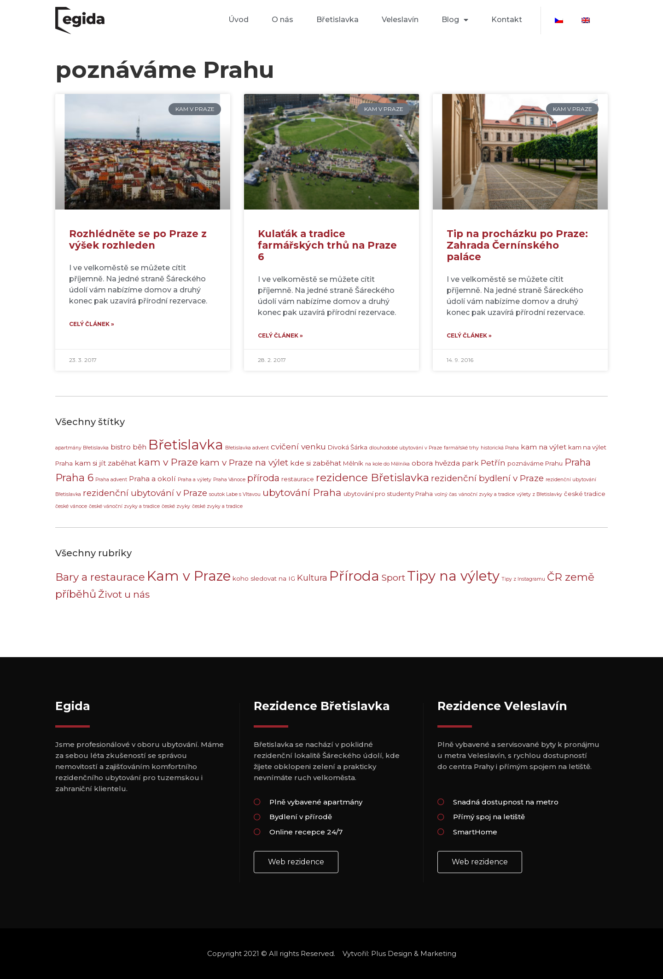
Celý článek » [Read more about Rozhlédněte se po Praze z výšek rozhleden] (91, 324)
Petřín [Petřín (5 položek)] (493, 462)
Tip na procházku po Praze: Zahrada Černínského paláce (517, 245)
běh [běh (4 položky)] (139, 447)
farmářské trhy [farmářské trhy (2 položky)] (461, 448)
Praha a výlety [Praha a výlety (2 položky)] (194, 480)
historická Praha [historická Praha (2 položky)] (500, 448)
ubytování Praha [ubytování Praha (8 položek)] (302, 492)
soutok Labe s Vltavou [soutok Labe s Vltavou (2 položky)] (235, 494)
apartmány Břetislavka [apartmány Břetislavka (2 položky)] (82, 448)
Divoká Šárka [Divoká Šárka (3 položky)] (347, 447)
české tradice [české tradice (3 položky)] (584, 493)
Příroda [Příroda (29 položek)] (354, 576)
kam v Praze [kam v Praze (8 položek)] (168, 462)
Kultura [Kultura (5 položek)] (312, 577)
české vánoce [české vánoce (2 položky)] (71, 506)
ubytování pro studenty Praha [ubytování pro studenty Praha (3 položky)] (388, 493)
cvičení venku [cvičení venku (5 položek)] (298, 446)
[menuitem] (559, 20)
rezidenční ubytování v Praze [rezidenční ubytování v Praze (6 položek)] (145, 493)
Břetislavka (337, 19)
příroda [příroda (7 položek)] (263, 478)
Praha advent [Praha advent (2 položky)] (111, 480)
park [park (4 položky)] (470, 463)
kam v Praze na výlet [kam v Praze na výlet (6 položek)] (244, 462)
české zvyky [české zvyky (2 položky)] (176, 506)
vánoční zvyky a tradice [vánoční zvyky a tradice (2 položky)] (487, 494)
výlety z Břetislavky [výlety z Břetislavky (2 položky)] (539, 494)
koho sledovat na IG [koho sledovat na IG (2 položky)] (264, 578)
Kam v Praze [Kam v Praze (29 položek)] (189, 576)
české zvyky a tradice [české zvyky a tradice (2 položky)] (217, 506)
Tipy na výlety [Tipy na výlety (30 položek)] (453, 576)
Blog (455, 20)
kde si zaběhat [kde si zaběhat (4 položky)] (315, 463)
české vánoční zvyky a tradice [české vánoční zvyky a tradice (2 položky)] (124, 506)
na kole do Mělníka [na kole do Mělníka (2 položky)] (387, 464)
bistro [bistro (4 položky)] (120, 447)
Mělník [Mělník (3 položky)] (353, 463)
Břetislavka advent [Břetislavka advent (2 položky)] (247, 448)
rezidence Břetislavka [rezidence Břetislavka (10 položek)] (372, 477)
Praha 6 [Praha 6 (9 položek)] (74, 477)
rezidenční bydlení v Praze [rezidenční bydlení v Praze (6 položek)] (487, 478)
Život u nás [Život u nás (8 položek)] (124, 594)
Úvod (238, 19)
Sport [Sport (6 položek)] (393, 577)
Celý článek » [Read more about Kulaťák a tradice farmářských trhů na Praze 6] (280, 335)
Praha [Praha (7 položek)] (577, 462)
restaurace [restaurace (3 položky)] (297, 479)
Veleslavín (400, 19)
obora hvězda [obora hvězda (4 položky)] (436, 463)
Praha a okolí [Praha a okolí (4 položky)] (152, 478)
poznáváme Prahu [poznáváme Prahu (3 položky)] (535, 463)
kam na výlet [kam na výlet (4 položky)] (543, 447)
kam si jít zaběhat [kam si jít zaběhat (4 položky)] (105, 463)
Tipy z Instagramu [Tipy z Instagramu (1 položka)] (523, 579)
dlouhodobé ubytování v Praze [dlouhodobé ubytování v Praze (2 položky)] (405, 448)
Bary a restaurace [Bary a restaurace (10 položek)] (100, 577)
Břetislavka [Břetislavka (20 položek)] (185, 445)
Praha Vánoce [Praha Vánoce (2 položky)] (229, 480)
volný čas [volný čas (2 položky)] (446, 494)
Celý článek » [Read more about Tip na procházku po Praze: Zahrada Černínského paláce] (469, 335)
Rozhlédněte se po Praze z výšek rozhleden (138, 239)
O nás (282, 19)
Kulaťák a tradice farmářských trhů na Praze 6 (327, 245)
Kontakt (506, 19)
